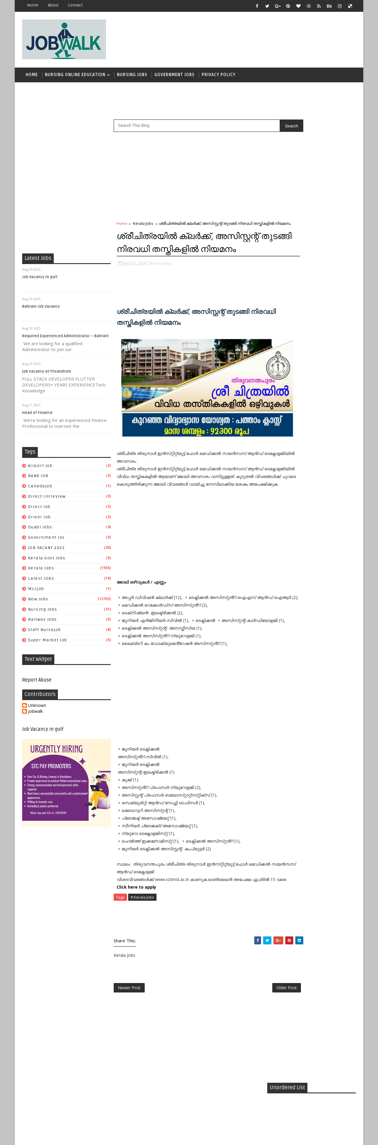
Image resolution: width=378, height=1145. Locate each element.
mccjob (36, 591)
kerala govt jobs (47, 561)
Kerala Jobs (41, 571)
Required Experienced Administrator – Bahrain (65, 339)
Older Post (247, 1019)
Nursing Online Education (75, 76)
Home (32, 5)
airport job (40, 468)
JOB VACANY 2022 (46, 550)
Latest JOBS (41, 581)
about (53, 5)
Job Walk (53, 1136)
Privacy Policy (219, 76)
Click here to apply (136, 917)
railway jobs (42, 622)
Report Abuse (36, 683)
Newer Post (129, 1019)
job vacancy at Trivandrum (46, 374)
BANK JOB (38, 478)
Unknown (37, 708)
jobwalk (35, 714)
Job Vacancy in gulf (40, 280)
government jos (46, 540)
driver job (39, 519)
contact (75, 5)
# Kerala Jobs (142, 927)
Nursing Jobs (132, 76)
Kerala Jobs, (161, 284)
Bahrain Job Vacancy (41, 309)
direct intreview (47, 499)
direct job (39, 509)
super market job (47, 643)
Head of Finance (37, 415)
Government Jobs (174, 76)
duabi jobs (40, 530)
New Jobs (38, 602)
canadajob (40, 489)
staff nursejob (44, 632)
